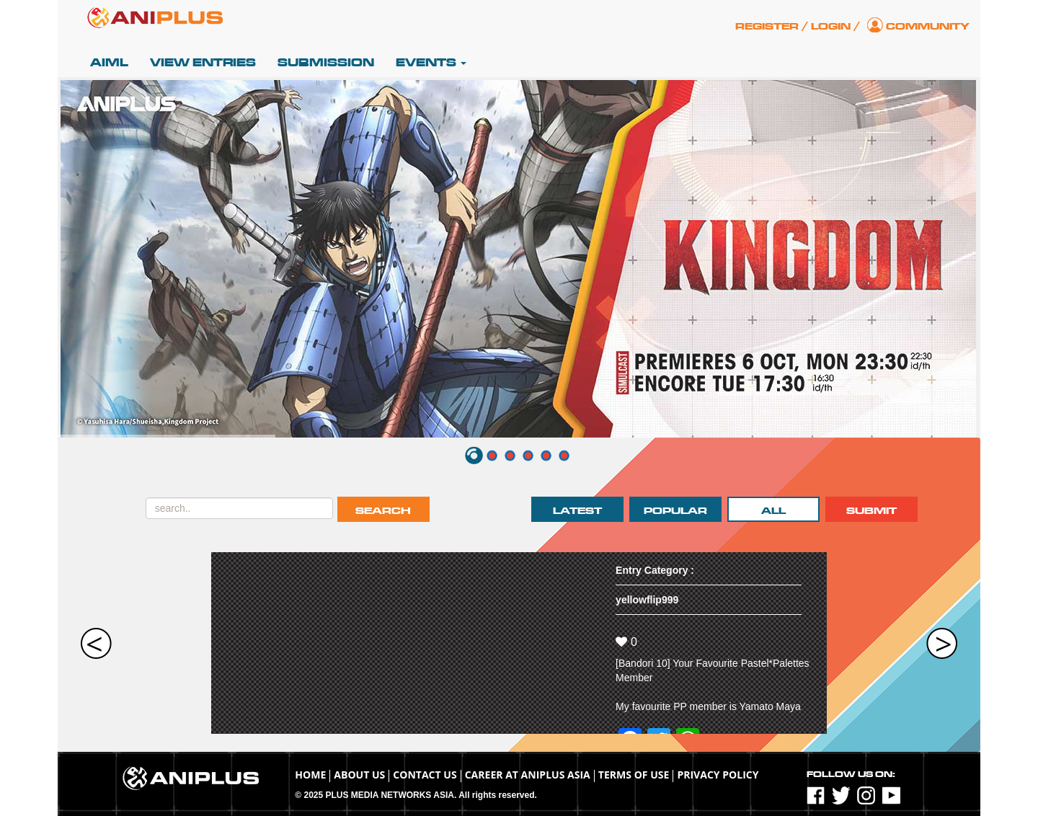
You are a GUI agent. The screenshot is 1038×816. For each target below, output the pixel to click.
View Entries (203, 63)
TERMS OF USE (634, 774)
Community (928, 26)
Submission (326, 63)
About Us (359, 774)
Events (431, 63)
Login (831, 26)
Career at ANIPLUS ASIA (527, 774)
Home (310, 774)
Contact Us (424, 774)
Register (767, 26)
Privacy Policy (717, 774)
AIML (109, 63)
